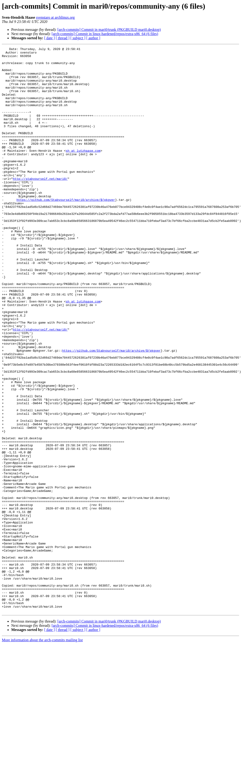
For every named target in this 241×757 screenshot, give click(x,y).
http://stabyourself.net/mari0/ (40, 205)
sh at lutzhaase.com (83, 171)
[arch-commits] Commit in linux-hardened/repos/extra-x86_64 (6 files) (104, 34)
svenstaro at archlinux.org (55, 17)
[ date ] (49, 38)
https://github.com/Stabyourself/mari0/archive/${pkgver (65, 230)
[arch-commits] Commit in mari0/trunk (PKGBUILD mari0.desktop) (109, 30)
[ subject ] (77, 38)
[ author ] (93, 38)
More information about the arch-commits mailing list (42, 753)
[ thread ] (62, 38)
